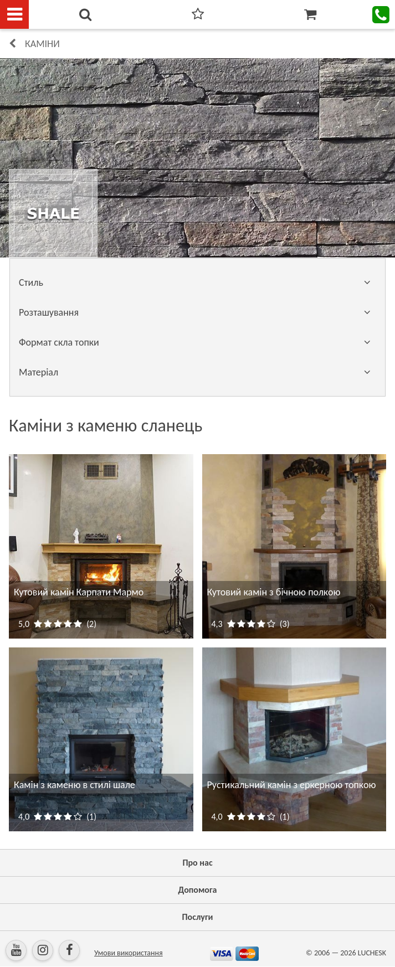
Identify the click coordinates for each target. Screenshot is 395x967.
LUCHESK (372, 953)
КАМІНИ (42, 44)
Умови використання (128, 953)
